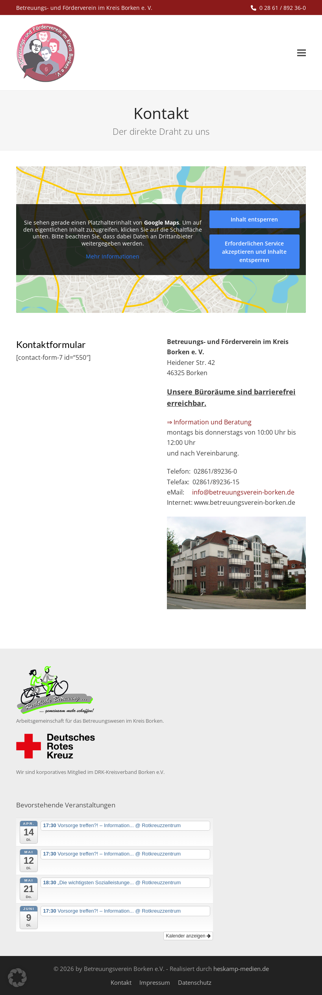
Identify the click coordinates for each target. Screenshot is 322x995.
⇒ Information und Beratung (209, 422)
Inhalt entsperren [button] (254, 219)
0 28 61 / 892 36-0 (282, 7)
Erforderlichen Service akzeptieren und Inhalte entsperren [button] (254, 252)
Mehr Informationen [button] (112, 256)
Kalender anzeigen (188, 936)
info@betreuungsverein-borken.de (243, 492)
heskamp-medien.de (241, 969)
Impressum (154, 982)
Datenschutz (194, 982)
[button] (301, 53)
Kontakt (121, 982)
